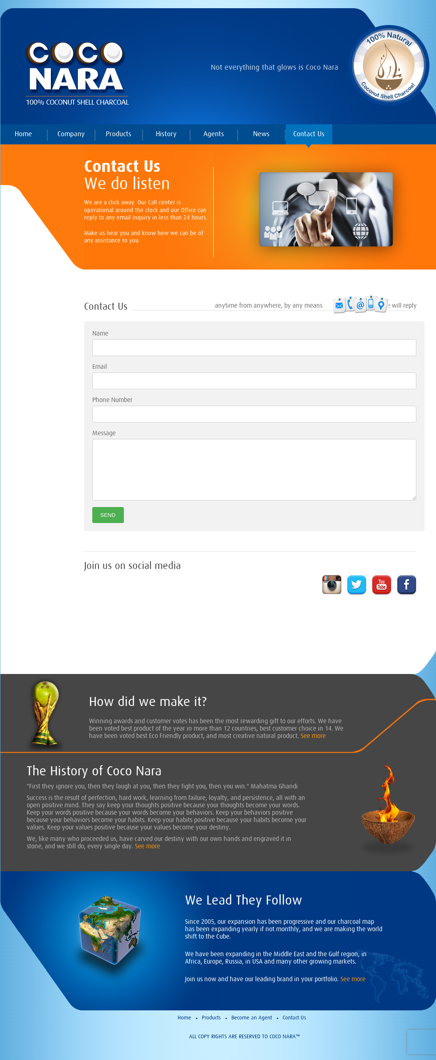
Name (100, 333)
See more (313, 735)
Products (118, 134)
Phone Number (112, 399)
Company (70, 134)
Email (99, 366)
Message (104, 432)
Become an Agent (251, 1017)
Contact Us (308, 134)
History (166, 134)
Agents (213, 134)
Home (23, 134)
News (261, 134)
